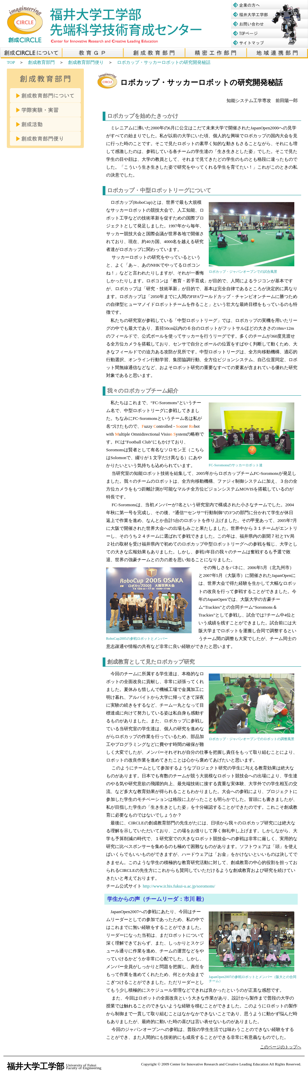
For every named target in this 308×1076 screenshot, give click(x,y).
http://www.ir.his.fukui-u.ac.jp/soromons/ (179, 886)
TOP (11, 62)
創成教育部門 (41, 62)
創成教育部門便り (86, 62)
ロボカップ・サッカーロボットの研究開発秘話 (163, 62)
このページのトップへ (280, 1047)
